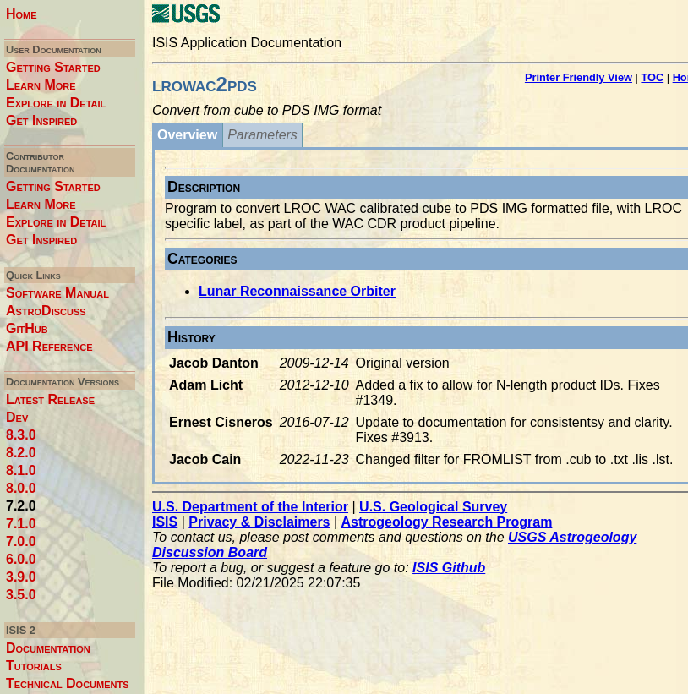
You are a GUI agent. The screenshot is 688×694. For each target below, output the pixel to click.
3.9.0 (21, 577)
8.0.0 (21, 488)
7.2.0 (21, 506)
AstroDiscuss (46, 310)
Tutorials (34, 665)
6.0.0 (21, 559)
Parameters (262, 135)
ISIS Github (448, 567)
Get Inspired (41, 120)
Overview (187, 135)
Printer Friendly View (578, 77)
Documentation (48, 648)
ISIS (164, 522)
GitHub (27, 328)
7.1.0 (21, 523)
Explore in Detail (56, 103)
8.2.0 (21, 452)
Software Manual (57, 293)
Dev (17, 417)
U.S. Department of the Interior (250, 507)
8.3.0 (21, 435)
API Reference (49, 346)
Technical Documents (67, 683)
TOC (652, 77)
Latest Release (50, 399)
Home (21, 14)
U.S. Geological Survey (433, 507)
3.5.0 (21, 594)
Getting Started (53, 67)
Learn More (41, 85)
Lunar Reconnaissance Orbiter (297, 291)
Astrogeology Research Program (447, 522)
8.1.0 (21, 470)
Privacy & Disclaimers (259, 522)
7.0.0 (21, 541)
